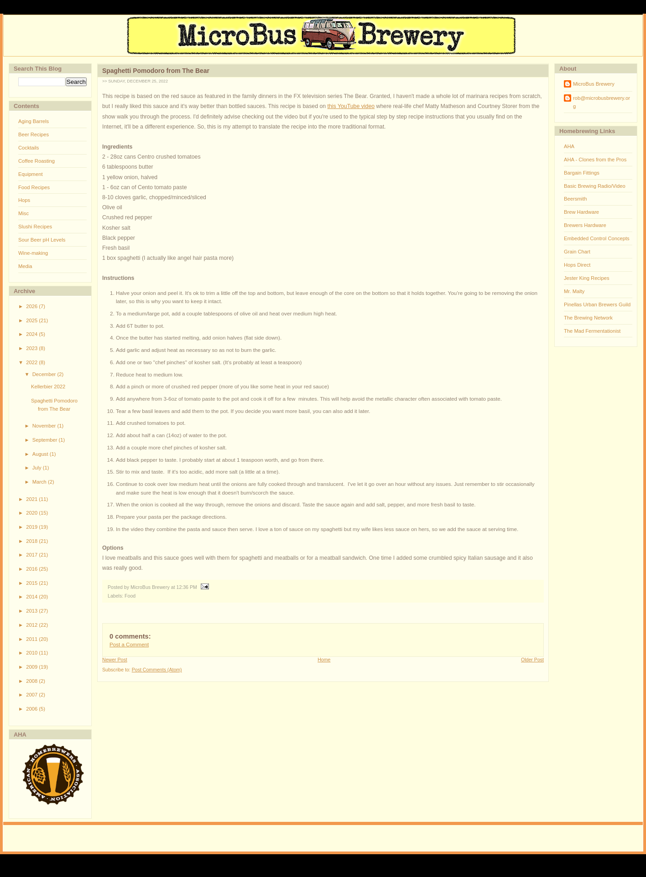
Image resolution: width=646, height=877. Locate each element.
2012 (32, 625)
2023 (32, 348)
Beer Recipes (33, 134)
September (45, 440)
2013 (32, 611)
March (40, 482)
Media (25, 266)
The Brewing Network (588, 317)
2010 (32, 652)
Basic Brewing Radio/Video (594, 186)
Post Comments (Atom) (157, 669)
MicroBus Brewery (594, 84)
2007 (32, 694)
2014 (32, 596)
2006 (32, 709)
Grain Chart (577, 251)
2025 (32, 320)
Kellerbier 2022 (48, 386)
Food (130, 595)
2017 (32, 554)
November (44, 425)
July (37, 467)
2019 (32, 527)
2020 (32, 513)
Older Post (532, 659)
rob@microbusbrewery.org (601, 102)
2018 (32, 541)
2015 (32, 583)
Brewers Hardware (585, 225)
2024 (32, 334)
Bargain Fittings (581, 172)
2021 (32, 499)
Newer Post (114, 659)
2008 (32, 681)
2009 (32, 667)
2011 (32, 639)
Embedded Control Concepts (597, 238)
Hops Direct (577, 265)
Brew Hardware (581, 212)
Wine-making (33, 253)
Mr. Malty (574, 291)
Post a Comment (129, 644)
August (41, 454)
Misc (23, 213)
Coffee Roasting (36, 161)
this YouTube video (351, 106)
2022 (32, 362)
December (44, 374)
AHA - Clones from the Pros (595, 159)
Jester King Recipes (587, 278)
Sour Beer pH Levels (41, 239)
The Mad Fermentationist (592, 331)
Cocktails (28, 147)
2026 (32, 306)
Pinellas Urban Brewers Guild (597, 304)
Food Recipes (34, 187)
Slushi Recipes (35, 226)
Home (324, 659)
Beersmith (575, 198)
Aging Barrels (33, 121)
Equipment (30, 174)
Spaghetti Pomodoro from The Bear (155, 70)
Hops (24, 200)
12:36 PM (187, 587)
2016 (32, 569)
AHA (569, 146)
